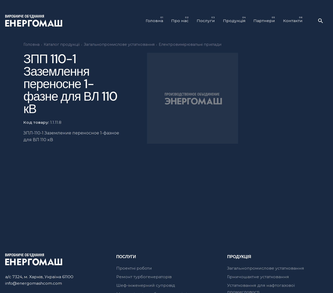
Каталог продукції (62, 44)
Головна (31, 44)
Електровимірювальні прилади (190, 44)
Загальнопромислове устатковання (119, 44)
